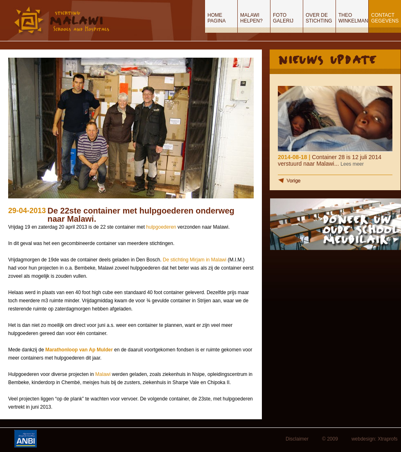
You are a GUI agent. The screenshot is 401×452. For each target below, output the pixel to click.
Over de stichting (319, 18)
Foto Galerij (283, 18)
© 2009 (330, 439)
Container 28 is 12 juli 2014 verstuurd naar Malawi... (329, 160)
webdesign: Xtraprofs (374, 439)
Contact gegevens (385, 18)
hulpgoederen (162, 227)
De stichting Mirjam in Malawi (194, 260)
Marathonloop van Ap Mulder (79, 350)
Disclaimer (297, 439)
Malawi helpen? (251, 18)
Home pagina (216, 18)
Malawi (103, 374)
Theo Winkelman (353, 18)
